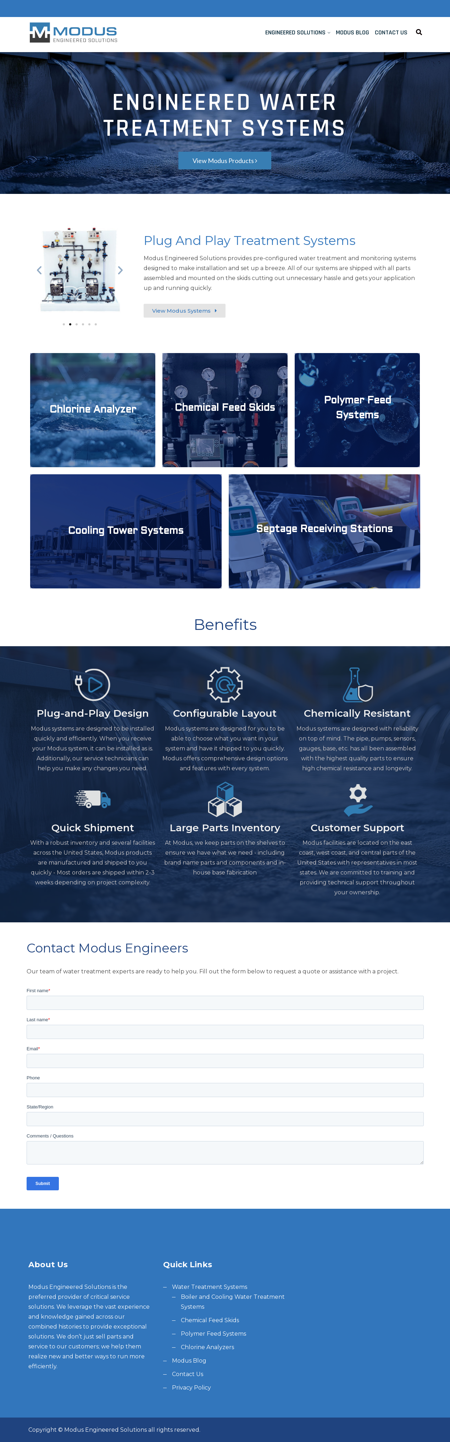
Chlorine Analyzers (207, 1347)
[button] (64, 324)
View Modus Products (225, 160)
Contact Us (391, 32)
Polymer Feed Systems (213, 1333)
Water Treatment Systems (209, 1287)
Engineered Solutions (295, 32)
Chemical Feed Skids (210, 1320)
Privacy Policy (191, 1387)
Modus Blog (352, 32)
